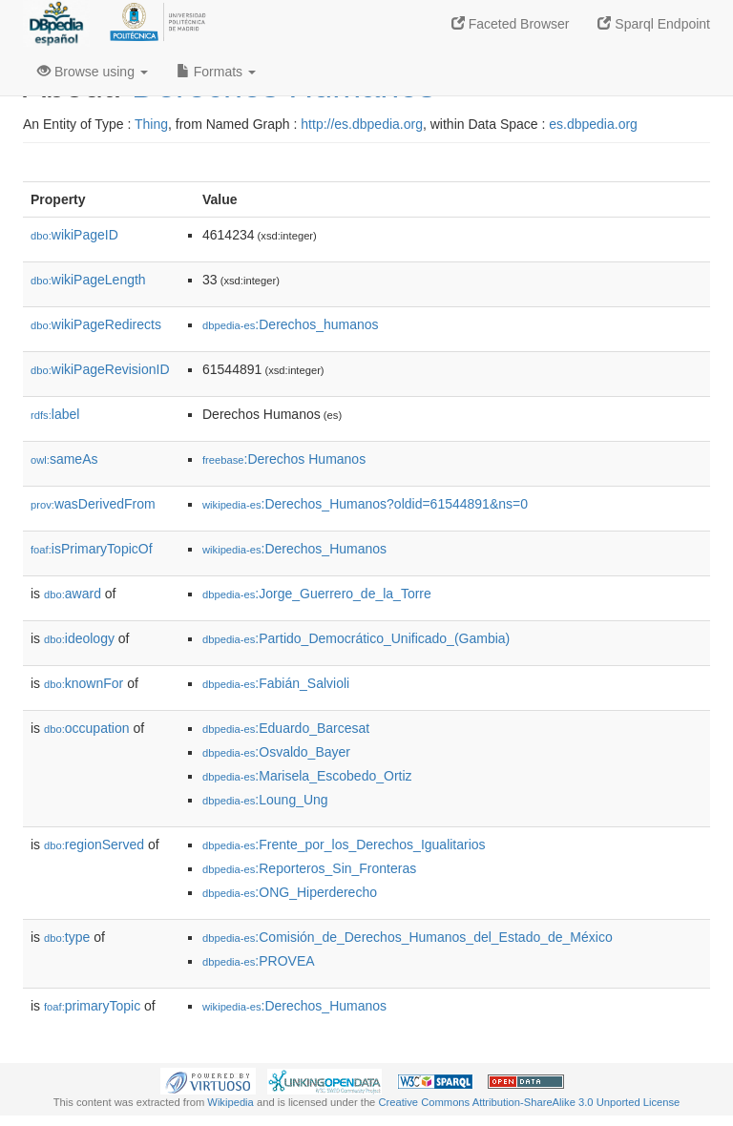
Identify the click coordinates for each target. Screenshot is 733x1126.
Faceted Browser (510, 23)
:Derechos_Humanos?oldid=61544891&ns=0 (365, 503)
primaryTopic (92, 1005)
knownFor (83, 683)
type (67, 937)
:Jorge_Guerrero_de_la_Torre (316, 593)
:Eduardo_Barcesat (285, 728)
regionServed (94, 844)
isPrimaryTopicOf (92, 548)
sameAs (64, 459)
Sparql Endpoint (653, 23)
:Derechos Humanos (284, 459)
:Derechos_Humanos (294, 548)
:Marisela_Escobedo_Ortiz (307, 775)
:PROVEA (258, 961)
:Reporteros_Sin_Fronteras (309, 868)
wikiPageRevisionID (100, 369)
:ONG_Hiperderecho (289, 892)
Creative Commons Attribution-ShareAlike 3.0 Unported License (529, 1102)
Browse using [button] (92, 71)
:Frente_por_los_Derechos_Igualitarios (344, 844)
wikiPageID (74, 234)
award (72, 593)
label (55, 414)
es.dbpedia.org (593, 124)
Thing (151, 124)
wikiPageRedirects (96, 324)
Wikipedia (230, 1102)
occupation (87, 728)
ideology (79, 638)
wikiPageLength (88, 279)
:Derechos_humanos (290, 324)
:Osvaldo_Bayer (276, 752)
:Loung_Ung (265, 799)
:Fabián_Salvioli (275, 683)
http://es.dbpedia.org (362, 124)
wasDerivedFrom (93, 503)
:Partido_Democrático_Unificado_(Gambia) (356, 638)
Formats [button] (216, 71)
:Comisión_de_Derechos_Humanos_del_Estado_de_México (407, 937)
